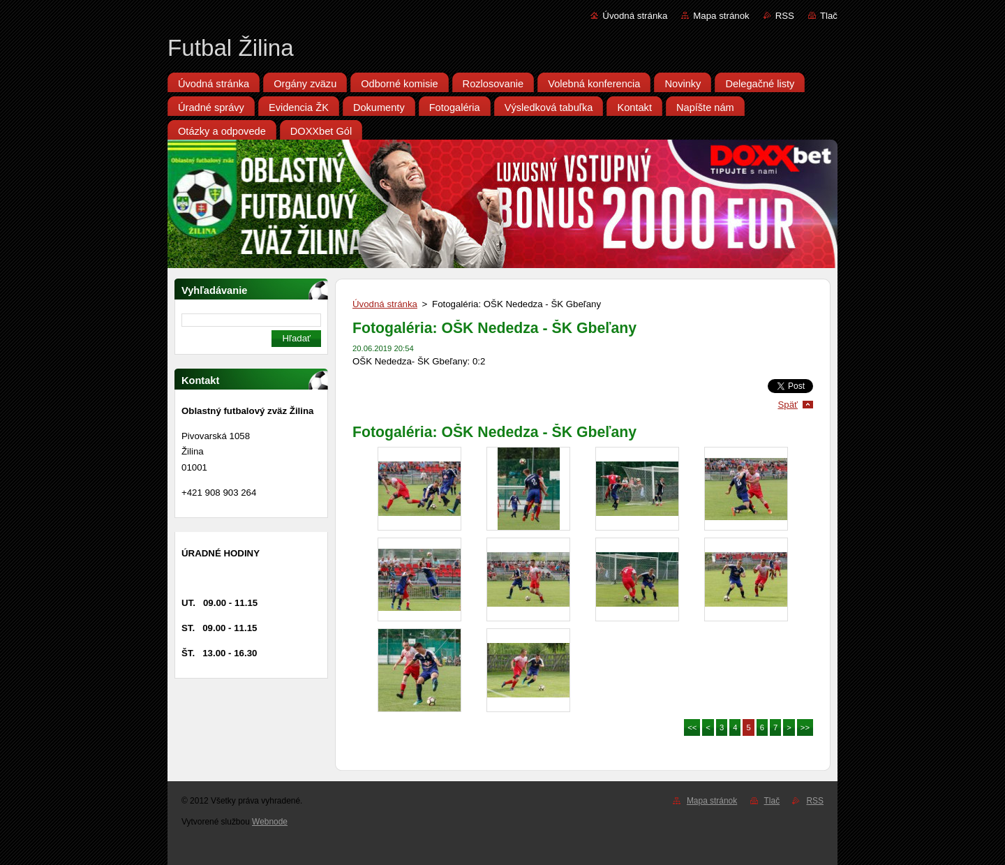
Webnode (270, 822)
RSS (784, 15)
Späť (787, 404)
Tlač (829, 15)
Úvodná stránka (634, 15)
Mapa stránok (721, 15)
